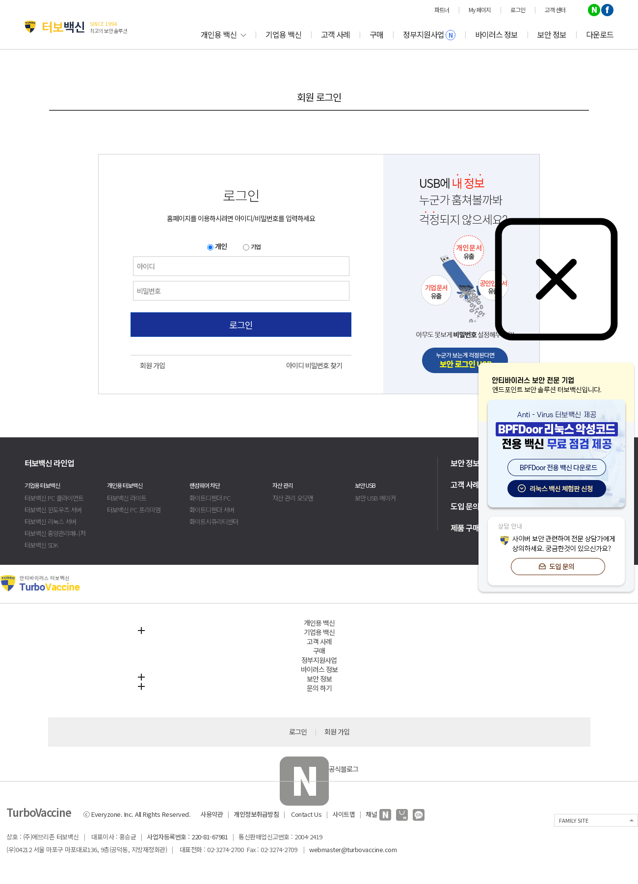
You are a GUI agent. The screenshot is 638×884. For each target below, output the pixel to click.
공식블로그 (319, 769)
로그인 (241, 324)
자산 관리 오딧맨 (292, 498)
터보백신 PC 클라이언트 (54, 498)
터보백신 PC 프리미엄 (133, 509)
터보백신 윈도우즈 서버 (53, 509)
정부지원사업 (429, 34)
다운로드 (599, 34)
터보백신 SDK (41, 545)
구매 (376, 34)
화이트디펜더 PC (210, 498)
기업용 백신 (283, 34)
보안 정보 (551, 34)
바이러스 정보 (496, 34)
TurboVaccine (38, 812)
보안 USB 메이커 (375, 498)
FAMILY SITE (573, 820)
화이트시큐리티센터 (213, 521)
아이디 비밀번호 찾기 (314, 365)
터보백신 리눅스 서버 (50, 521)
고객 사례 (335, 34)
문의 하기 (319, 688)
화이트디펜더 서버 (211, 509)
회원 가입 (152, 365)
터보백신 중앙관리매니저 (55, 533)
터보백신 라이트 (126, 498)
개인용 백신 (223, 34)
